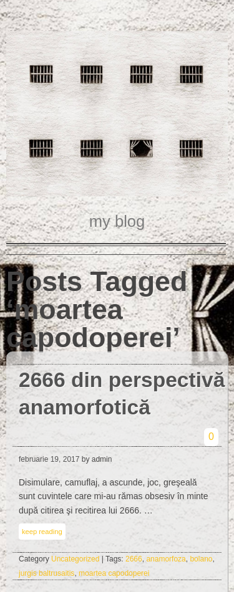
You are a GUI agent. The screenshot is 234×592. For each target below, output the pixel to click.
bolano (201, 559)
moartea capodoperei (114, 573)
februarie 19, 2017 (49, 459)
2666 (133, 559)
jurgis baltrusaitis (46, 573)
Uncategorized (75, 559)
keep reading (42, 531)
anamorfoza (165, 559)
